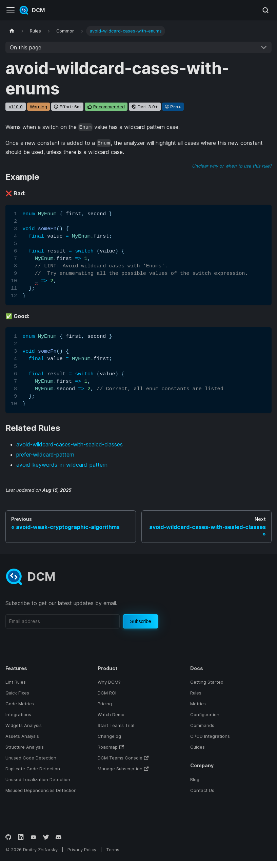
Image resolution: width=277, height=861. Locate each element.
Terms (112, 849)
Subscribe (140, 621)
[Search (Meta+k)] (265, 10)
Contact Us (202, 790)
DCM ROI (107, 693)
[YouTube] (33, 837)
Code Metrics (19, 703)
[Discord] (58, 837)
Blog (194, 779)
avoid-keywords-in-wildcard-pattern (61, 464)
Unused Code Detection (30, 757)
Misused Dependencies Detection (41, 790)
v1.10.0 (16, 106)
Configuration (204, 714)
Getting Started (206, 682)
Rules (195, 693)
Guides (197, 747)
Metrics (198, 703)
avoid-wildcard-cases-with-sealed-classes (69, 444)
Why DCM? (109, 682)
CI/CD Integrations (210, 736)
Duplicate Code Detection (32, 768)
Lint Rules (15, 682)
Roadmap (111, 747)
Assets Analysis (22, 736)
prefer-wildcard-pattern (45, 454)
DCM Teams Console (123, 757)
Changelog (109, 736)
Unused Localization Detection (37, 779)
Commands (202, 725)
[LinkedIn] (21, 837)
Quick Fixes (17, 693)
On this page (25, 47)
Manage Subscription (123, 768)
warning (38, 106)
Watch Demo (111, 714)
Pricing (105, 703)
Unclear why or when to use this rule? (232, 166)
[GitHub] (8, 837)
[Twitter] (46, 837)
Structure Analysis (24, 747)
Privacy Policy (81, 849)
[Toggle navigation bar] (10, 10)
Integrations (18, 714)
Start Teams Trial (116, 725)
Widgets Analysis (23, 725)
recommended (109, 106)
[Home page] (11, 31)
